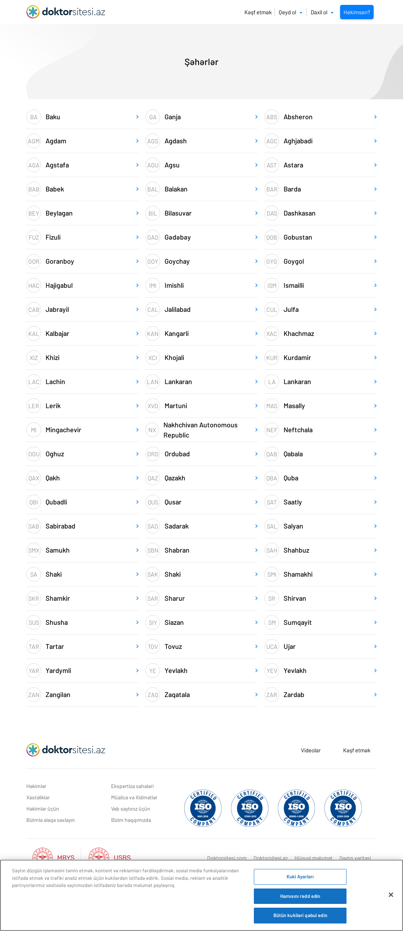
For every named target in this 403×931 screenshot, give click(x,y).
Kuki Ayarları (300, 876)
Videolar (311, 750)
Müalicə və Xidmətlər (134, 797)
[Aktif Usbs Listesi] (109, 856)
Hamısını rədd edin (300, 896)
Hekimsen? (356, 12)
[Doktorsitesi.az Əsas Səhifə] (65, 750)
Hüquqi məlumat (314, 858)
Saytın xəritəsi (355, 858)
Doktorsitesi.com (227, 858)
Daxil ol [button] (322, 12)
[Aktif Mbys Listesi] (57, 856)
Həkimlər (36, 786)
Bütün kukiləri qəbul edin (300, 915)
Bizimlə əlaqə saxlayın (50, 820)
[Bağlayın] (391, 895)
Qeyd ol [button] (290, 12)
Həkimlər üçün (42, 808)
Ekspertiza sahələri (132, 786)
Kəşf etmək (258, 12)
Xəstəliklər (38, 797)
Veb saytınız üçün (130, 808)
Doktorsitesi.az (270, 858)
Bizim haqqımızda (131, 820)
